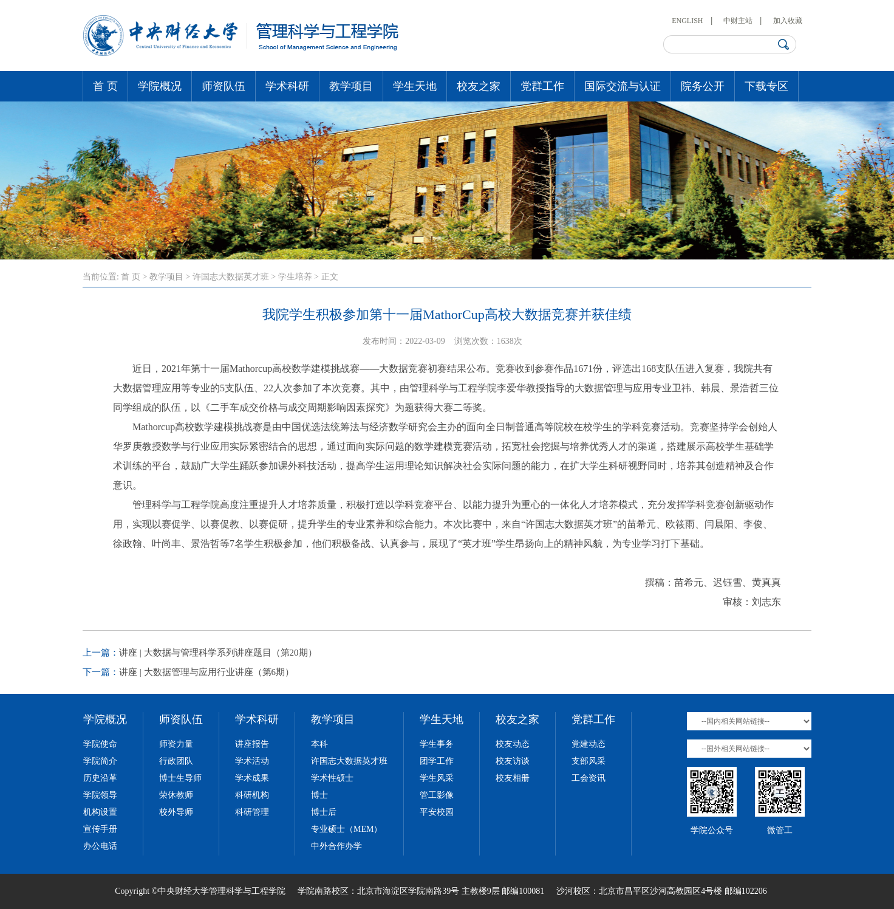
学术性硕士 (332, 778)
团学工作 (437, 761)
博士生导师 (180, 778)
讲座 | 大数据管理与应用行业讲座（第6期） (206, 672)
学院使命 (100, 744)
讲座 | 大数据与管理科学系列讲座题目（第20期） (218, 652)
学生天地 (415, 86)
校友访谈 (513, 761)
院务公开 (703, 86)
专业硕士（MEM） (346, 829)
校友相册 (513, 778)
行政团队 (176, 761)
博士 (319, 795)
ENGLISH (687, 20)
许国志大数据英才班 (231, 276)
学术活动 (252, 761)
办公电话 (100, 846)
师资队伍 (223, 86)
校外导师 (176, 812)
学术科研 (287, 86)
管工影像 (437, 795)
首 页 (105, 86)
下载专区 (766, 86)
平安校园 (437, 812)
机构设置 (100, 812)
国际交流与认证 (622, 86)
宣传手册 (100, 829)
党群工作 (542, 86)
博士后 (323, 812)
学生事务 (437, 744)
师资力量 (176, 744)
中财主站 (737, 20)
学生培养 (295, 276)
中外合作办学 (336, 846)
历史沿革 (100, 778)
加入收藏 (787, 20)
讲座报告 (252, 744)
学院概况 (160, 86)
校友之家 (478, 86)
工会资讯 (589, 778)
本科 (319, 744)
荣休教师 (176, 795)
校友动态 (513, 744)
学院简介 (100, 761)
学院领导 (100, 795)
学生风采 (437, 778)
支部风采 (589, 761)
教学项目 (351, 86)
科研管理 (252, 812)
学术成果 (252, 778)
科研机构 (252, 795)
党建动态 (589, 744)
